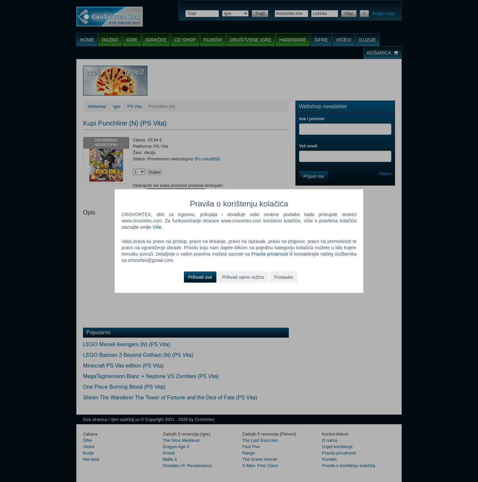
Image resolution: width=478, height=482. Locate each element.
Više (156, 227)
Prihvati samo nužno (243, 277)
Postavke (283, 277)
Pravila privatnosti (269, 254)
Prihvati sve (200, 277)
